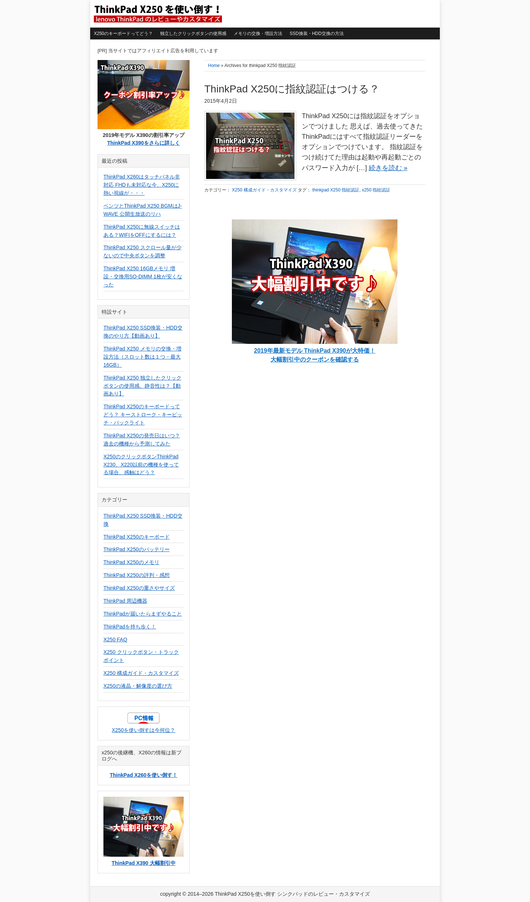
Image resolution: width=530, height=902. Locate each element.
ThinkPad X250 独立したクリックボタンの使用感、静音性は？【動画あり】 (142, 386)
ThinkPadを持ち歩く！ (129, 627)
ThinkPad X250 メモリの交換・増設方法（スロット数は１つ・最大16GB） (142, 357)
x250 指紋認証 (376, 190)
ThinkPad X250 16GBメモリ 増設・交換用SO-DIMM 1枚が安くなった (142, 276)
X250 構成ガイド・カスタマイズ (264, 190)
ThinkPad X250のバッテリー (136, 549)
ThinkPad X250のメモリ (131, 562)
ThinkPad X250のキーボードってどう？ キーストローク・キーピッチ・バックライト (142, 415)
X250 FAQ (115, 639)
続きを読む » (388, 168)
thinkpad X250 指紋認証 (335, 190)
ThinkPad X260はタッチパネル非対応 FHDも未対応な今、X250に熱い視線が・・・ (141, 185)
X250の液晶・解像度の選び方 (137, 686)
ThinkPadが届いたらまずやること (142, 614)
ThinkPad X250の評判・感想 (136, 575)
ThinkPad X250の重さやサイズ (139, 588)
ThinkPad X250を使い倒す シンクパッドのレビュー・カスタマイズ (157, 13)
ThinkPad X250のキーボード (136, 537)
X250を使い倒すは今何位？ (144, 730)
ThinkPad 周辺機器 (125, 601)
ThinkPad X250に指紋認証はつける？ (291, 89)
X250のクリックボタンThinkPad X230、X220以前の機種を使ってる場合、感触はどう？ (141, 465)
